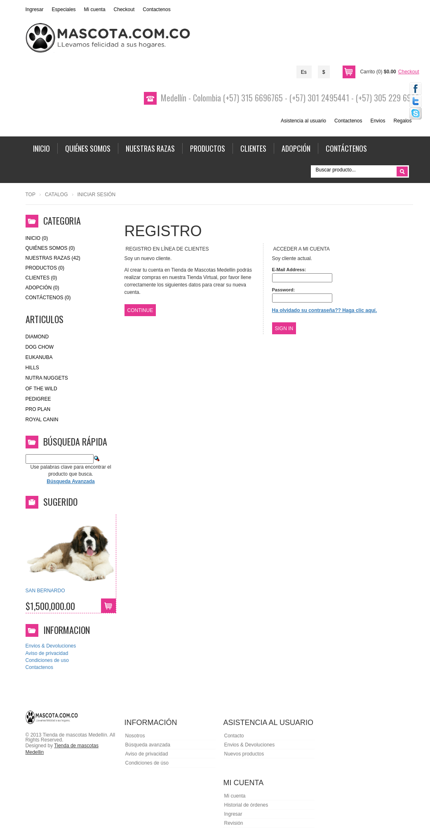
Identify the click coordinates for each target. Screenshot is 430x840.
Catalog (56, 194)
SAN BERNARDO (45, 591)
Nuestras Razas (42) (53, 258)
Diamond (37, 337)
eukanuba (39, 357)
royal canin (42, 419)
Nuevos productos (244, 754)
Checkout (124, 9)
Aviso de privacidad (47, 653)
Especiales (64, 9)
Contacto (234, 736)
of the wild (41, 389)
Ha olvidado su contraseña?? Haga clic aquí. (324, 310)
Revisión (233, 823)
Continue (140, 310)
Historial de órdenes (246, 805)
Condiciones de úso (147, 763)
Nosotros (135, 736)
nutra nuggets (47, 378)
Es (304, 72)
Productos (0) (45, 268)
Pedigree (38, 399)
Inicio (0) (37, 238)
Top (30, 194)
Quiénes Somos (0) (50, 248)
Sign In (284, 328)
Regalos (402, 121)
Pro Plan (38, 409)
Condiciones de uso (47, 660)
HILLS (32, 368)
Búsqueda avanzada (147, 745)
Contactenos (156, 9)
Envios (377, 121)
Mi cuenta (95, 9)
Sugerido (60, 501)
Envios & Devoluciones (51, 646)
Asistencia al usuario (303, 121)
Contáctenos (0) (48, 297)
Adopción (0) (42, 288)
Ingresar (35, 9)
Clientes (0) (41, 278)
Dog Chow (40, 347)
